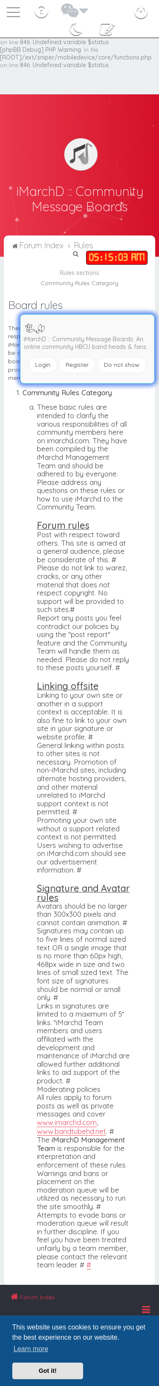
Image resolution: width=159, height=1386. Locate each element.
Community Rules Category (79, 282)
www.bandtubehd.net (71, 1130)
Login (42, 364)
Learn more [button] (31, 1348)
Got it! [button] (47, 1370)
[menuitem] (42, 9)
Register (77, 364)
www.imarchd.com (67, 1121)
